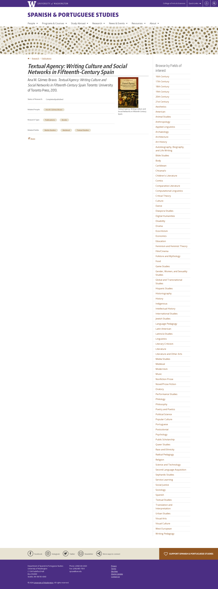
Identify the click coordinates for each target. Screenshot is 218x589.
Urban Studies (163, 513)
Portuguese (162, 424)
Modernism (162, 369)
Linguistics (161, 338)
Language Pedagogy (166, 323)
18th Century (162, 86)
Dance (159, 205)
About (153, 23)
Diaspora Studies (164, 210)
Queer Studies (163, 444)
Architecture (162, 136)
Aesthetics (161, 106)
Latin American (163, 328)
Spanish (160, 494)
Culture (159, 200)
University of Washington (43, 582)
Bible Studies (162, 155)
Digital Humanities (165, 216)
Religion (160, 459)
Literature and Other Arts (169, 353)
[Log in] (206, 3)
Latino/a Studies (164, 333)
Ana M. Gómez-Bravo (54, 109)
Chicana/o (161, 170)
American (160, 111)
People (31, 23)
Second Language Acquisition (171, 469)
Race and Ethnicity (165, 449)
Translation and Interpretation (164, 506)
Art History (161, 141)
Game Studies (163, 266)
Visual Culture (163, 523)
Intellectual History (165, 308)
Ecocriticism (162, 231)
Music (159, 374)
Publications (46, 58)
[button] (128, 92)
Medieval (66, 130)
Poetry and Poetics (165, 409)
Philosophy (161, 404)
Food (158, 261)
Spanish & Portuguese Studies (73, 15)
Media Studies (50, 130)
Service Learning (164, 479)
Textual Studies (83, 130)
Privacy (114, 566)
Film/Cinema (162, 251)
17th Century (162, 81)
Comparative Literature (168, 185)
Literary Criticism (164, 343)
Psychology (161, 434)
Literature (161, 348)
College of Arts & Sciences (174, 3)
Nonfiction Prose (164, 379)
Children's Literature (166, 175)
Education (161, 241)
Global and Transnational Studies (169, 281)
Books (64, 120)
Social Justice (162, 484)
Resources (137, 23)
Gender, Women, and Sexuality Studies (171, 273)
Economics (161, 236)
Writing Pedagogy (165, 533)
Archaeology (162, 131)
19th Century (162, 91)
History (159, 298)
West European (164, 528)
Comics (159, 180)
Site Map (114, 571)
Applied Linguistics (165, 126)
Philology (160, 399)
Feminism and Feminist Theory (171, 246)
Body (158, 160)
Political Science (164, 414)
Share (31, 138)
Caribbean (161, 165)
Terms (113, 568)
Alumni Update (117, 574)
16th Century (162, 76)
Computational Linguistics (169, 190)
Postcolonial (162, 429)
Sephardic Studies (165, 474)
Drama (159, 226)
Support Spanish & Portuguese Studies (188, 554)
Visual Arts (161, 518)
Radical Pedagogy (165, 454)
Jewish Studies (163, 318)
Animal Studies (163, 116)
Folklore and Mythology (168, 256)
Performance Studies (166, 394)
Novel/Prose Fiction (166, 384)
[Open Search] (214, 3)
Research (97, 23)
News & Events (117, 23)
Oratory (160, 389)
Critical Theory (163, 195)
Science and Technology (168, 464)
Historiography (164, 293)
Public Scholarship (165, 439)
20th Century (162, 96)
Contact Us (115, 577)
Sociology (161, 489)
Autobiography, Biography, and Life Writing (170, 148)
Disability (160, 221)
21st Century (162, 101)
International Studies (167, 313)
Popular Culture (164, 419)
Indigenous (161, 303)
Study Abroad (78, 23)
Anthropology (163, 121)
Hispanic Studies (164, 288)
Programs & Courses (53, 23)
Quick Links (193, 3)
